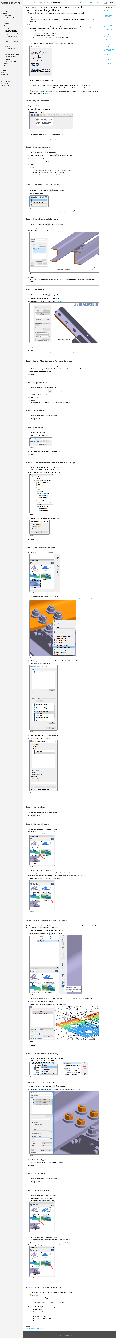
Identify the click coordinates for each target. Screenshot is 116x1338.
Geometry (4, 70)
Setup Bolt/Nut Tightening (107, 53)
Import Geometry (108, 10)
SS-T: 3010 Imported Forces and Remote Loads (12, 37)
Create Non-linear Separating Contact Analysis (108, 38)
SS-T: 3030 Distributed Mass (12, 54)
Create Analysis (6, 77)
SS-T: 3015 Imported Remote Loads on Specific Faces (11, 41)
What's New (5, 9)
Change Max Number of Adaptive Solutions (109, 26)
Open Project (47, 93)
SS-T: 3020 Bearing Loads (11, 52)
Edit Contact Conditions (109, 42)
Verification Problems (7, 85)
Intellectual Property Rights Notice (64, 1335)
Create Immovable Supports (108, 19)
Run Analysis (107, 31)
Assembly (6, 23)
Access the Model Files (9, 17)
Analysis (6, 63)
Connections (7, 25)
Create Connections (108, 12)
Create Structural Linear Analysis (108, 15)
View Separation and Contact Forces (109, 49)
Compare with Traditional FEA (107, 62)
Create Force (107, 23)
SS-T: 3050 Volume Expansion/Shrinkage (10, 60)
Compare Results (108, 46)
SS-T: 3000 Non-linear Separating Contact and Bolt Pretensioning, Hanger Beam (12, 32)
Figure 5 (59, 301)
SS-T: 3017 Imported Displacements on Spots (11, 49)
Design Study (5, 83)
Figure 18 (78, 1089)
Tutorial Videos (7, 15)
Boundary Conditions (9, 28)
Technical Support (78, 1335)
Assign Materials (108, 29)
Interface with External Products (10, 68)
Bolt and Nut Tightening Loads (34, 1328)
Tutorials (4, 13)
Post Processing (8, 65)
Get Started (5, 11)
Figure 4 (59, 231)
